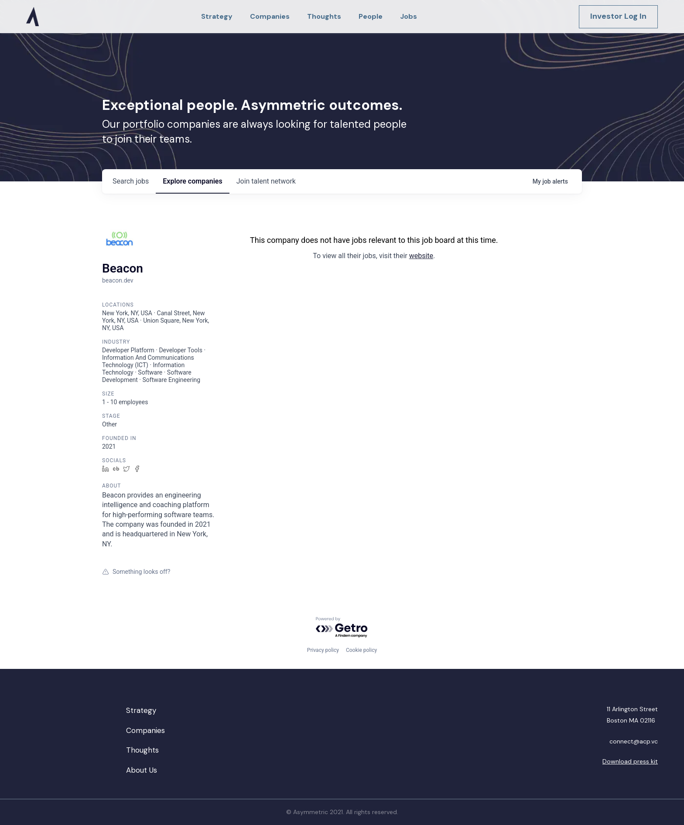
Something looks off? (136, 571)
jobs (131, 181)
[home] (32, 16)
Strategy (141, 710)
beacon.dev (117, 280)
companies (192, 181)
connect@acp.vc (633, 741)
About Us (141, 770)
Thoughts (142, 750)
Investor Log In (618, 16)
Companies (145, 730)
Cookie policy (361, 650)
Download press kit (630, 761)
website (421, 256)
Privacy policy (323, 650)
